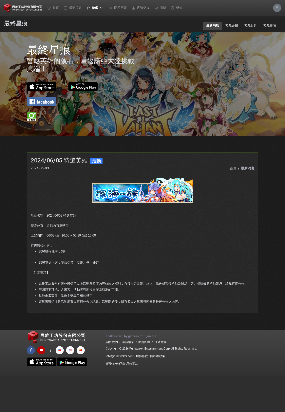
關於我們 (112, 378)
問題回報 (117, 8)
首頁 (52, 8)
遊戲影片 (250, 25)
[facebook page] (31, 386)
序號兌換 (140, 8)
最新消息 (72, 8)
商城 (159, 8)
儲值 (175, 8)
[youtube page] (41, 386)
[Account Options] (277, 8)
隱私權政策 (157, 392)
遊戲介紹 (231, 25)
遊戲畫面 (269, 25)
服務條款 (142, 392)
